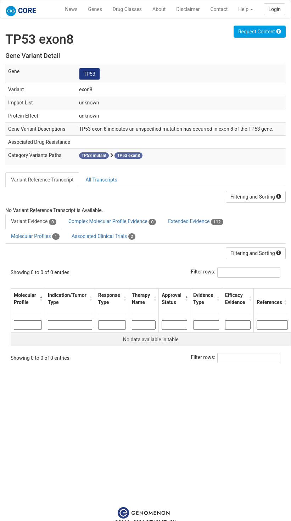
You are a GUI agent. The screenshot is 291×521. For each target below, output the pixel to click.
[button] (40, 298)
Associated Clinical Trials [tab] (104, 236)
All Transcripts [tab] (101, 180)
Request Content (259, 31)
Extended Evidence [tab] (195, 221)
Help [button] (245, 9)
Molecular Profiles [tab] (35, 236)
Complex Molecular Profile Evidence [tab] (112, 221)
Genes (95, 9)
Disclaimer (188, 9)
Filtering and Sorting (255, 197)
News (71, 9)
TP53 (89, 74)
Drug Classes (127, 9)
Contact (219, 9)
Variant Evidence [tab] (33, 221)
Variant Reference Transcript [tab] (42, 180)
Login (274, 9)
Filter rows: (203, 272)
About (159, 9)
